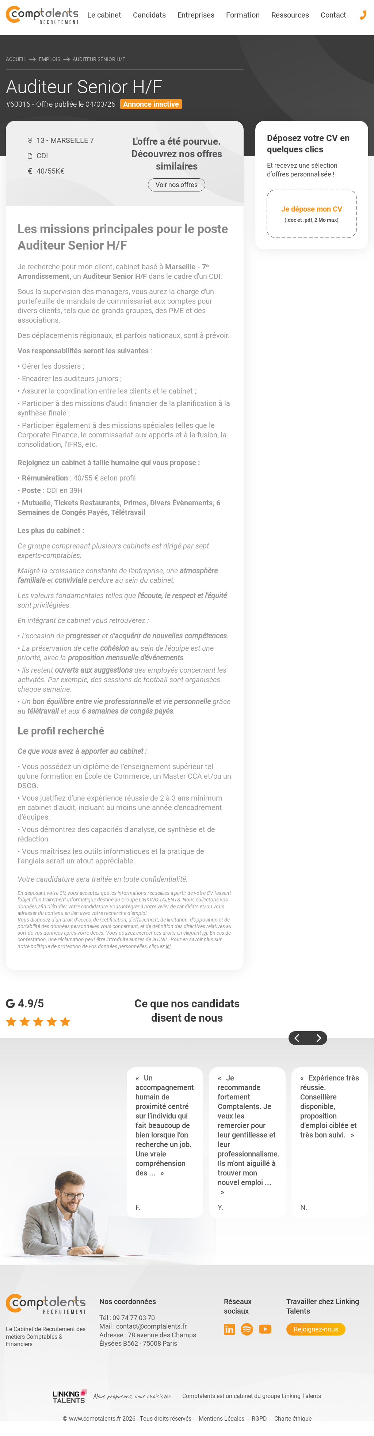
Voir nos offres (177, 185)
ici (204, 933)
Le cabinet (104, 15)
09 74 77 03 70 (133, 1318)
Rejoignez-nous (316, 1329)
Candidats (149, 15)
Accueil (16, 59)
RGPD (259, 1418)
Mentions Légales (221, 1418)
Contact (333, 15)
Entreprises (196, 15)
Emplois (49, 59)
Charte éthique (293, 1418)
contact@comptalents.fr (151, 1326)
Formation (243, 15)
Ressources (290, 15)
